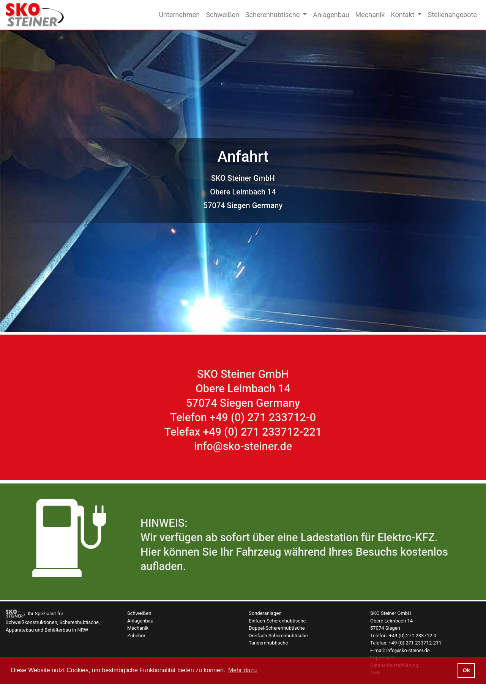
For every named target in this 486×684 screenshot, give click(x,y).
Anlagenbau (331, 15)
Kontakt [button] (403, 15)
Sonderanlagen (265, 613)
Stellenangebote (452, 15)
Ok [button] (466, 670)
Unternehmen (179, 15)
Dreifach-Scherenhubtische (278, 635)
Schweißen (222, 15)
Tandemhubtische (268, 643)
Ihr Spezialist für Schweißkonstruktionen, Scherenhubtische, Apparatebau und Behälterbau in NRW (53, 621)
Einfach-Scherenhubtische (277, 621)
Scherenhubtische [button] (273, 15)
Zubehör (136, 635)
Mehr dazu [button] (242, 670)
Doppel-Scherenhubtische (277, 628)
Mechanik (370, 15)
